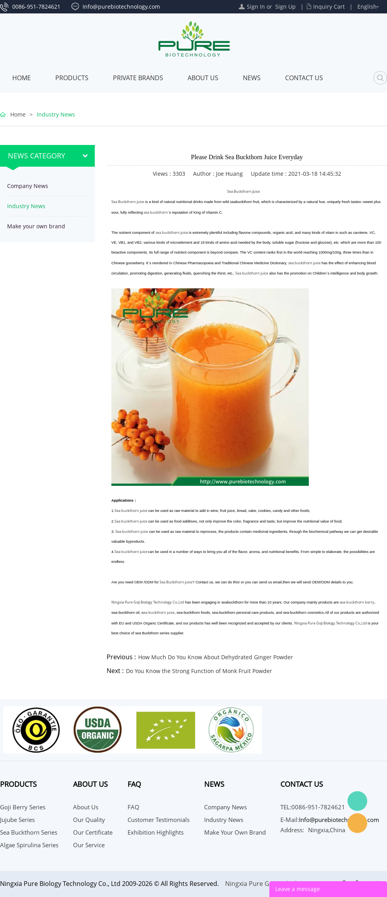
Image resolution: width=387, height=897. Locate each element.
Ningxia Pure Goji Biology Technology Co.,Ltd (147, 602)
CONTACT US (304, 77)
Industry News (56, 114)
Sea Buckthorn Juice (243, 191)
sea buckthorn (155, 212)
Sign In (256, 6)
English (367, 6)
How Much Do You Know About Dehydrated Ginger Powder (215, 657)
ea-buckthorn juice (159, 612)
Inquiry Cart (329, 6)
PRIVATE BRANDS (138, 77)
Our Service (89, 845)
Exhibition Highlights (156, 832)
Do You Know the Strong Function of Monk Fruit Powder (199, 671)
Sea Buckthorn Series (28, 832)
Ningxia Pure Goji (250, 883)
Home (21, 77)
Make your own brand (36, 226)
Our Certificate (93, 832)
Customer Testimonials (159, 820)
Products (71, 77)
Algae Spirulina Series (29, 845)
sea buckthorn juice (172, 232)
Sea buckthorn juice (251, 273)
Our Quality (89, 820)
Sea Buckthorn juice (127, 201)
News (252, 77)
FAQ (133, 807)
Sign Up (285, 6)
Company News (27, 186)
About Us (203, 77)
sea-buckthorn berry (356, 602)
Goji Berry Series (22, 807)
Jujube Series (17, 820)
